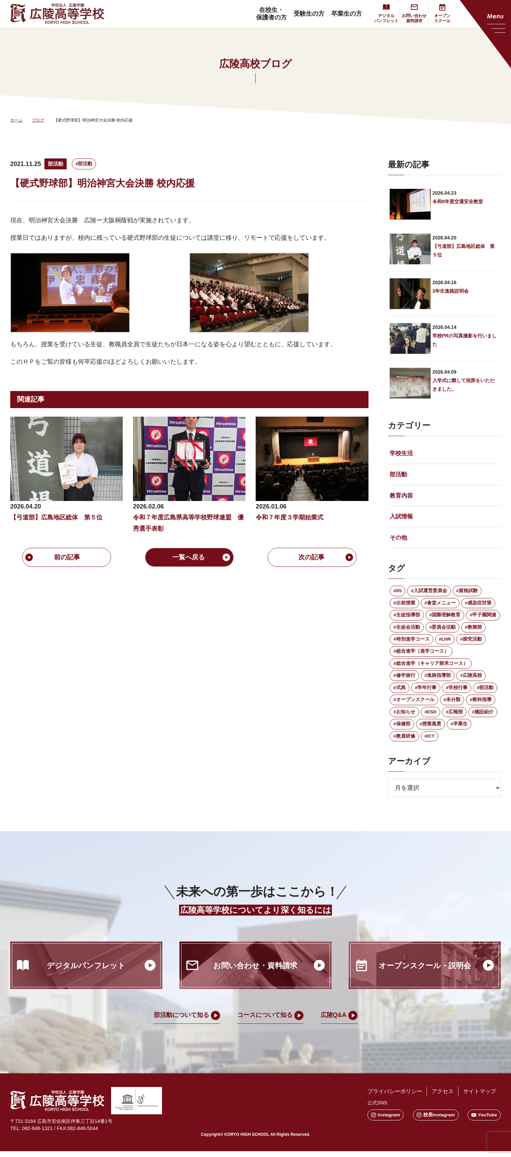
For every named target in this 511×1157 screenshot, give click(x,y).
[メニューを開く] (485, 34)
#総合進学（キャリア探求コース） (430, 667)
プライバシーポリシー (393, 1097)
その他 (399, 539)
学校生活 (402, 453)
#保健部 (402, 729)
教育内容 (402, 496)
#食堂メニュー (440, 606)
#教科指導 (481, 704)
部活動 (56, 164)
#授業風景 (431, 729)
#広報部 (454, 717)
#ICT (430, 741)
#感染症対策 (478, 606)
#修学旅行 (404, 680)
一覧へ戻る (189, 558)
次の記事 (312, 558)
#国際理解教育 (445, 618)
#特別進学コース (411, 642)
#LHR (445, 642)
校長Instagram (434, 1120)
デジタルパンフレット (386, 18)
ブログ (38, 120)
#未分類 (452, 704)
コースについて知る (265, 1020)
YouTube (484, 1120)
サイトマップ (479, 1097)
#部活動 (85, 163)
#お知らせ (404, 717)
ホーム (16, 120)
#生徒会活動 (406, 630)
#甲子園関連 (483, 618)
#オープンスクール (413, 704)
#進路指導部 (438, 680)
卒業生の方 (346, 13)
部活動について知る (181, 1020)
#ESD (431, 717)
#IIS (397, 593)
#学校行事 (457, 692)
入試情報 (402, 518)
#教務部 (473, 630)
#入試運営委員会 (429, 593)
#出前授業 (404, 606)
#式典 (399, 692)
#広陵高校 (471, 680)
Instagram (384, 1120)
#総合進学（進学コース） (421, 655)
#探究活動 (471, 642)
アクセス (442, 1097)
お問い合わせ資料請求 (414, 18)
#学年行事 (426, 692)
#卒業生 (459, 729)
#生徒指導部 (406, 618)
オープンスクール (442, 18)
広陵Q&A (334, 1020)
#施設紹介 (483, 717)
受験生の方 (309, 13)
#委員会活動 (442, 630)
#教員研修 (404, 741)
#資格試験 (468, 593)
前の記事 (66, 558)
